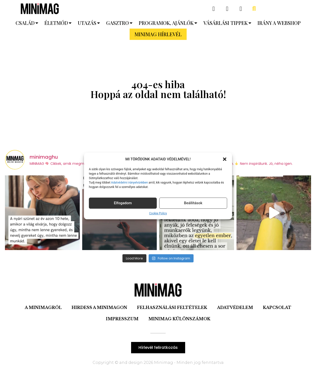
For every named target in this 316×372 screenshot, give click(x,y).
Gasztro (117, 22)
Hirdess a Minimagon (99, 307)
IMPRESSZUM (122, 318)
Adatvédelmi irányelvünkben (129, 182)
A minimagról (43, 307)
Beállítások (193, 203)
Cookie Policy (158, 213)
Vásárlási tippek (225, 22)
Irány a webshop (279, 22)
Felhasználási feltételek (172, 307)
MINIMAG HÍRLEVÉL (158, 34)
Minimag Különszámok (179, 318)
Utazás (87, 22)
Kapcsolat (277, 307)
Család (25, 22)
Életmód (56, 22)
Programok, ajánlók (166, 22)
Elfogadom (123, 203)
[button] (224, 159)
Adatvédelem (235, 307)
